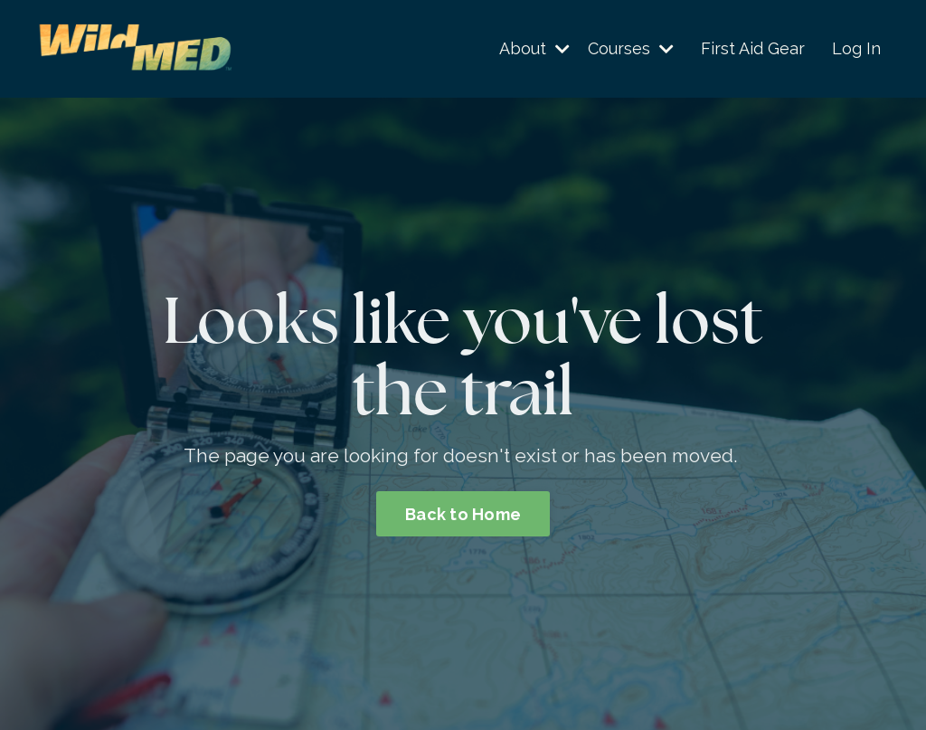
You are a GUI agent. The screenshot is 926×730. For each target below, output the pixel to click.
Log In (856, 48)
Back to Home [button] (463, 514)
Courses (631, 48)
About (534, 48)
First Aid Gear (753, 48)
